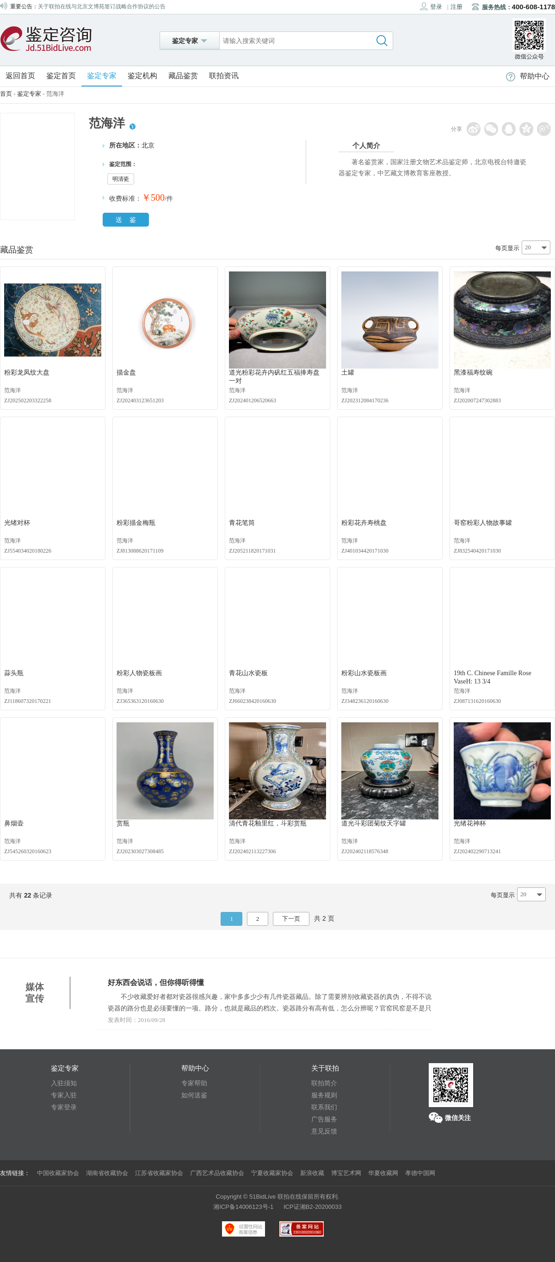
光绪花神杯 (470, 823)
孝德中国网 (420, 1173)
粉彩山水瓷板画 (364, 673)
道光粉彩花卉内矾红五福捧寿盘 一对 (274, 376)
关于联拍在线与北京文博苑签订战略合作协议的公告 (102, 6)
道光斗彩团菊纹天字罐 (373, 823)
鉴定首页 (61, 76)
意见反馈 (324, 1131)
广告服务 (324, 1119)
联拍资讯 (224, 76)
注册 (456, 6)
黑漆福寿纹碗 (473, 372)
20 (528, 247)
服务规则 (324, 1095)
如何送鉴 (194, 1095)
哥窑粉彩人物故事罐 (483, 522)
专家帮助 (194, 1083)
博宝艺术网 (346, 1173)
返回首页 (20, 76)
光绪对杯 (17, 522)
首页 (6, 93)
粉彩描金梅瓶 (136, 522)
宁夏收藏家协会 (272, 1173)
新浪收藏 (312, 1173)
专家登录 (64, 1107)
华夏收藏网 (383, 1173)
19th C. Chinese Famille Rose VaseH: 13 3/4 (492, 677)
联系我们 (324, 1107)
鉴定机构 (142, 76)
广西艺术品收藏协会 (217, 1173)
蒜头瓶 (14, 673)
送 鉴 (126, 219)
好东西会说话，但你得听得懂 (156, 982)
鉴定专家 (102, 76)
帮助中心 (527, 76)
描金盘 (126, 372)
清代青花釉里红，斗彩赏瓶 (268, 823)
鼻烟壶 (14, 823)
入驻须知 (64, 1083)
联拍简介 (324, 1083)
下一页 (291, 918)
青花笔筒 (242, 522)
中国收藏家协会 (58, 1173)
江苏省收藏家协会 (159, 1173)
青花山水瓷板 (248, 673)
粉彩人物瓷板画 (139, 673)
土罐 (347, 372)
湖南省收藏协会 (107, 1173)
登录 (431, 6)
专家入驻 (64, 1095)
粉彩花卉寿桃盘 (364, 522)
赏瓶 (123, 823)
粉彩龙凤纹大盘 (26, 372)
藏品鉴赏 (183, 76)
